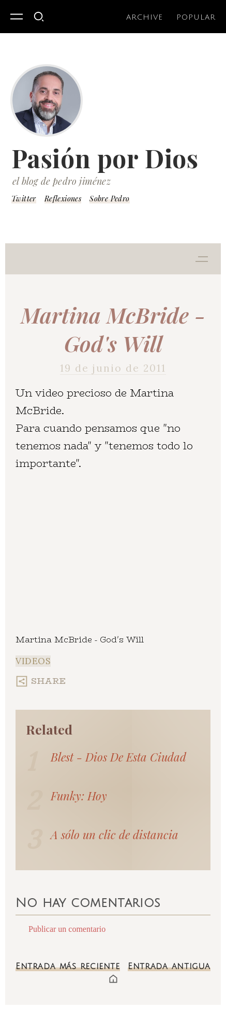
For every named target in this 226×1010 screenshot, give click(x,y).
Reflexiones (62, 198)
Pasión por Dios (105, 157)
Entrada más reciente (68, 966)
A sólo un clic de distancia (114, 834)
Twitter (23, 198)
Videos (33, 661)
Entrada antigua (169, 966)
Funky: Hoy (79, 795)
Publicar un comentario (67, 929)
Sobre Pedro (109, 198)
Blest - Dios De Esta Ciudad (118, 757)
